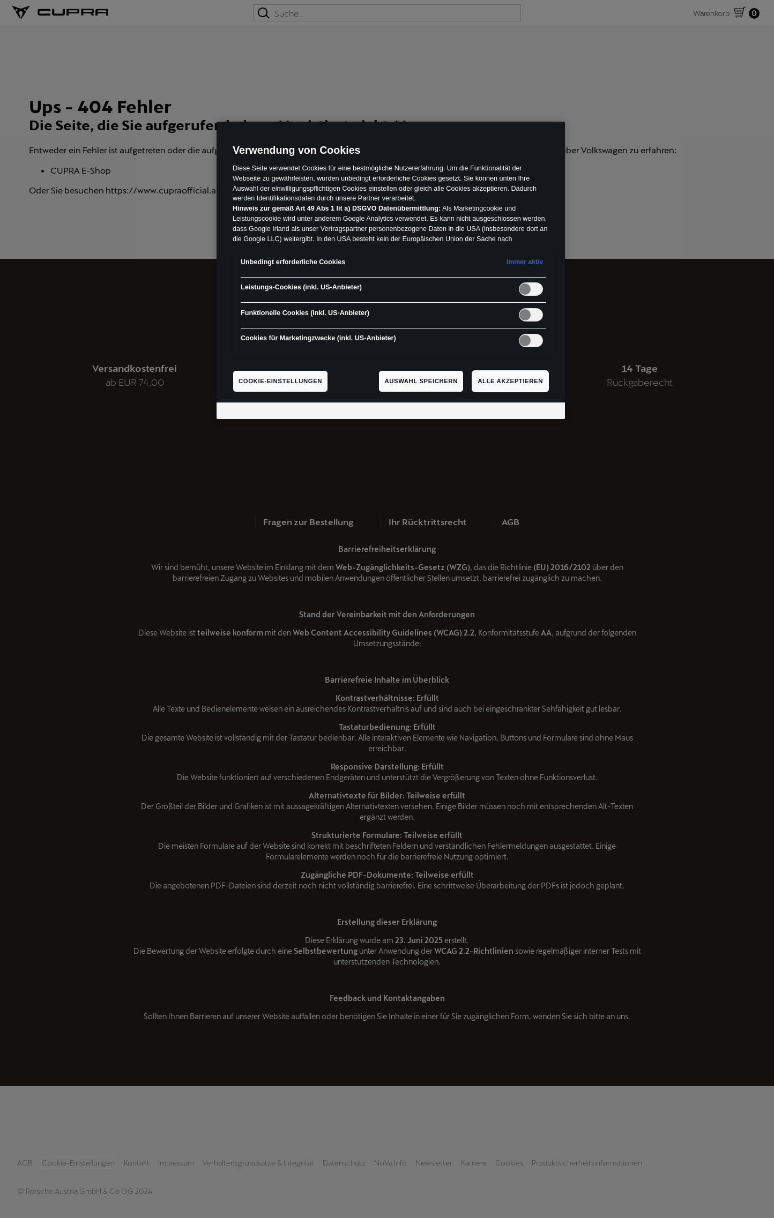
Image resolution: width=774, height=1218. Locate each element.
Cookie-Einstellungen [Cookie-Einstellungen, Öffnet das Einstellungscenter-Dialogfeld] (280, 381)
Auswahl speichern (421, 381)
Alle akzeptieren (510, 381)
